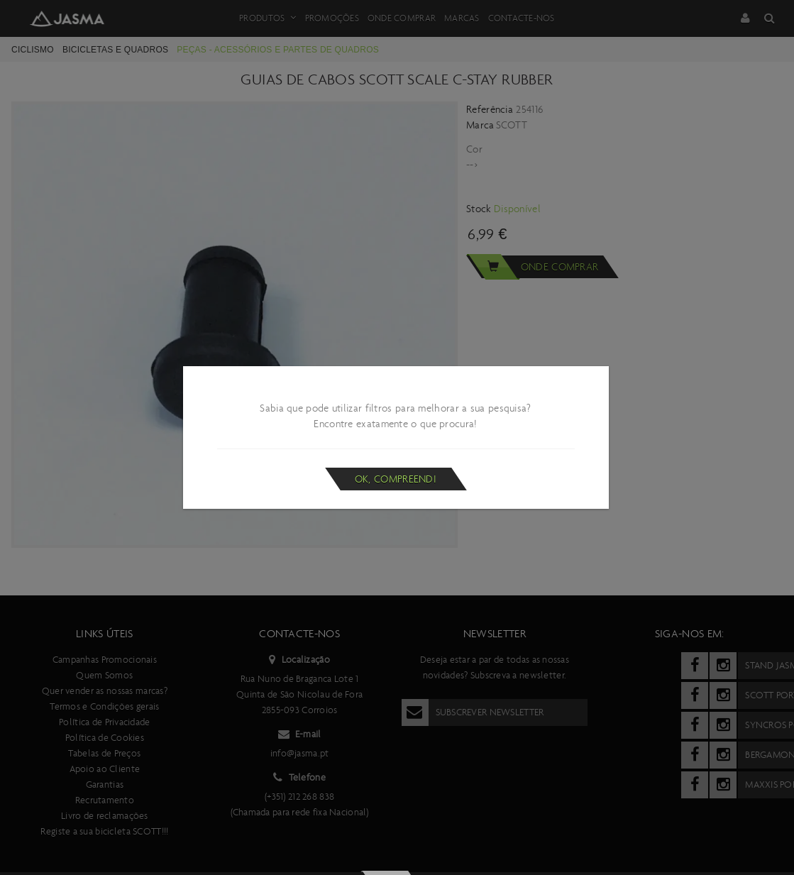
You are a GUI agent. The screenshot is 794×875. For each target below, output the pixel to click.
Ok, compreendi (395, 479)
